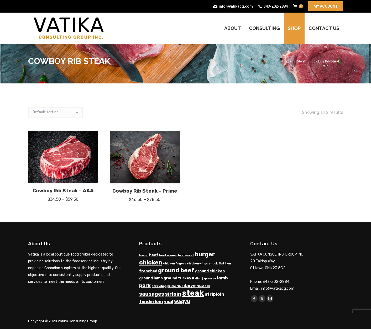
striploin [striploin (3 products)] (214, 294)
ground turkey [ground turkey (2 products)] (177, 278)
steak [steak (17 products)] (193, 293)
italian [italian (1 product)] (196, 278)
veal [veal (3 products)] (168, 301)
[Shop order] (55, 112)
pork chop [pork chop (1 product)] (158, 286)
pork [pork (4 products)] (145, 285)
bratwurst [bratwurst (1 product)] (186, 255)
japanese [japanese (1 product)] (209, 278)
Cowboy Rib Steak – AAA (63, 191)
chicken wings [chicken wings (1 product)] (197, 263)
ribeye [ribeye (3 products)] (188, 285)
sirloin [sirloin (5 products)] (173, 294)
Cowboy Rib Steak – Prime (144, 191)
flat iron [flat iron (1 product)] (225, 263)
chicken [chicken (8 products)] (150, 262)
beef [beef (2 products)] (153, 255)
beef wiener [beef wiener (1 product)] (168, 255)
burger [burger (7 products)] (205, 254)
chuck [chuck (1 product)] (213, 263)
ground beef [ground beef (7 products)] (176, 270)
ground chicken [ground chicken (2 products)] (210, 271)
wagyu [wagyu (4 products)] (182, 301)
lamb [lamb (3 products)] (222, 277)
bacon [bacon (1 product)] (143, 255)
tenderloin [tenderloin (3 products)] (151, 301)
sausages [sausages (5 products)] (151, 294)
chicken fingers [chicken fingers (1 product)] (174, 263)
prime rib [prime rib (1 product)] (174, 286)
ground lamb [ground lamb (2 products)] (151, 278)
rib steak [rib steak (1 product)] (203, 286)
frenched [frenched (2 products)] (148, 271)
